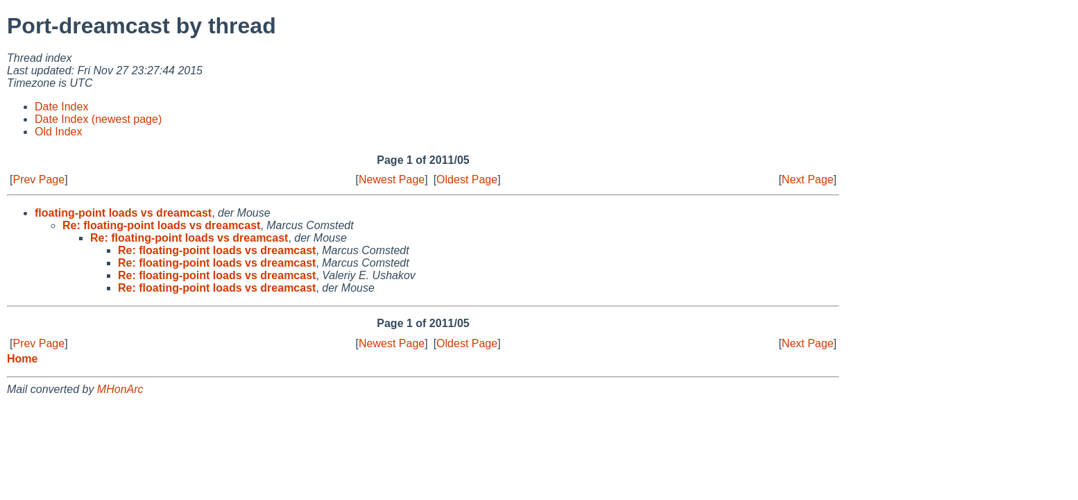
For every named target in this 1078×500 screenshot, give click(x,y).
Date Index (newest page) (98, 119)
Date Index (61, 106)
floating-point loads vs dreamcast (123, 213)
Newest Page (392, 179)
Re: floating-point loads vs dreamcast (161, 225)
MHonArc (120, 389)
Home (22, 359)
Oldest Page (466, 179)
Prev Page (38, 179)
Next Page (808, 179)
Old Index (58, 132)
